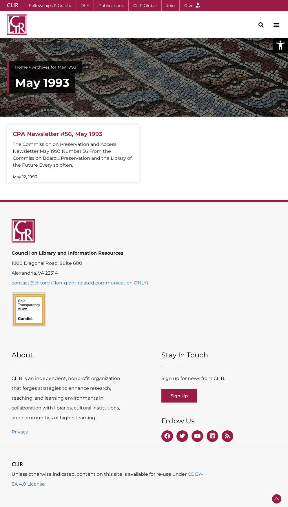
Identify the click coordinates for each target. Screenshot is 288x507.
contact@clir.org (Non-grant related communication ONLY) (80, 283)
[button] (280, 45)
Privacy (20, 432)
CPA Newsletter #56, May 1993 (58, 134)
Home (21, 67)
